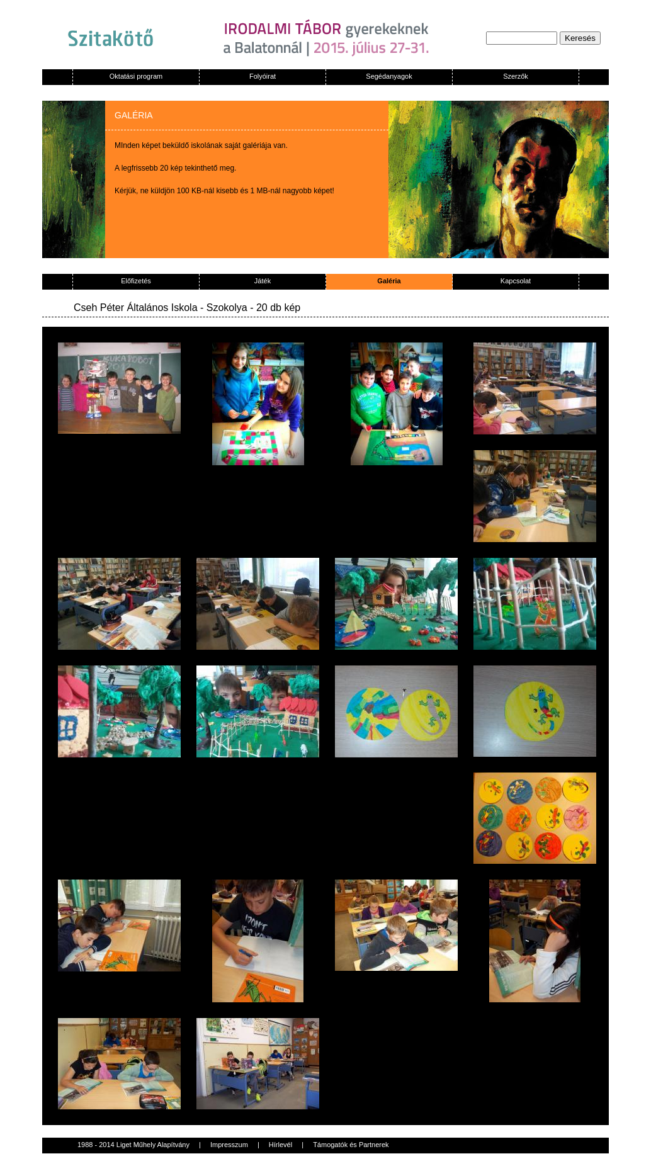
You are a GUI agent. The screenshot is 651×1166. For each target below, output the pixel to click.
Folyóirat (262, 76)
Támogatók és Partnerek (350, 1144)
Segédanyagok (389, 76)
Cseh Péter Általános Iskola (136, 307)
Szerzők (515, 76)
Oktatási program (136, 76)
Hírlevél (280, 1144)
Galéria (388, 281)
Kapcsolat (516, 281)
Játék (262, 281)
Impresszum (229, 1144)
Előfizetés (136, 281)
